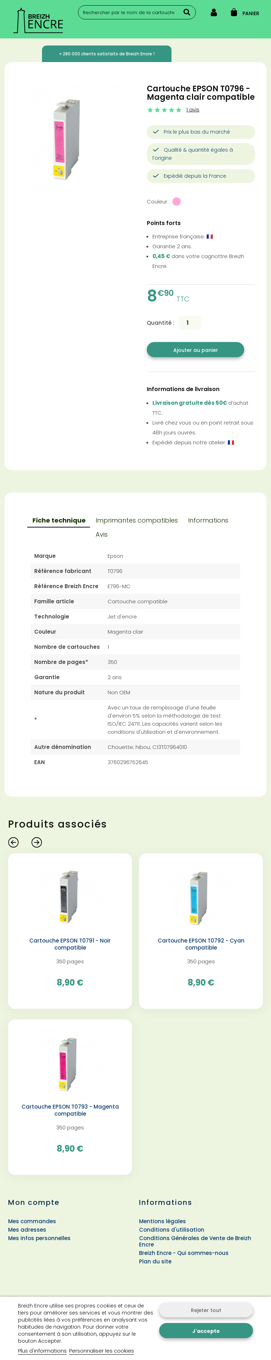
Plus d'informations (42, 1350)
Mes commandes (32, 1221)
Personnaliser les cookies (101, 1350)
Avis (102, 534)
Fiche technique (59, 520)
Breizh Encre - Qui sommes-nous (184, 1253)
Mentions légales (162, 1221)
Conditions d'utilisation (171, 1229)
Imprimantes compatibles (137, 520)
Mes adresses (27, 1229)
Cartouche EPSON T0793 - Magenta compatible (70, 1110)
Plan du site (155, 1261)
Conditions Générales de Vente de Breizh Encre (195, 1241)
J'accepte (206, 1331)
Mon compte (34, 1202)
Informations (208, 520)
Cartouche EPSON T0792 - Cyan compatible (201, 944)
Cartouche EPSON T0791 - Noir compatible (70, 944)
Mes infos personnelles (39, 1238)
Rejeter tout (206, 1310)
